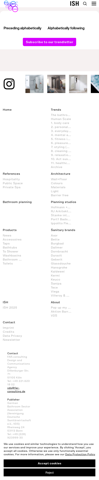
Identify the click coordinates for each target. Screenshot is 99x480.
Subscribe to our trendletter (49, 41)
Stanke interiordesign (63, 215)
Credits (8, 332)
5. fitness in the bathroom (63, 139)
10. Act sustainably (63, 159)
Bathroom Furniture (15, 259)
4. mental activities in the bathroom (63, 135)
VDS (54, 315)
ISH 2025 (10, 307)
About (55, 302)
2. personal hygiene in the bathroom (63, 127)
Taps (6, 243)
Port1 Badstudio (63, 219)
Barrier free (59, 195)
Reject (49, 473)
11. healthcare (61, 163)
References (11, 174)
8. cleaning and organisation (63, 151)
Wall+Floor (59, 179)
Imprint (8, 328)
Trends (56, 110)
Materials (58, 187)
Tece (54, 287)
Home (7, 110)
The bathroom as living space (63, 115)
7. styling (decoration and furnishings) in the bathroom (63, 147)
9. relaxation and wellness (63, 155)
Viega (55, 291)
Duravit (56, 255)
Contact (9, 322)
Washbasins (12, 255)
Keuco (55, 279)
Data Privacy (12, 336)
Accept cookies (49, 463)
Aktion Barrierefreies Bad (63, 311)
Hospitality (11, 179)
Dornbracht (59, 251)
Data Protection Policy (80, 454)
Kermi (55, 275)
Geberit (56, 259)
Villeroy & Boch (62, 295)
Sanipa (56, 283)
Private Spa (12, 187)
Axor (54, 235)
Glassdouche (61, 263)
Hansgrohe (59, 267)
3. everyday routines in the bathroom (63, 131)
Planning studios (63, 202)
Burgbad (57, 243)
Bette (55, 239)
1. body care (60, 123)
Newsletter (11, 340)
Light (55, 191)
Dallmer (57, 247)
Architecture (60, 174)
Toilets (8, 263)
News (7, 235)
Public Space (13, 183)
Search (85, 3)
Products (10, 230)
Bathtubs (10, 247)
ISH (5, 302)
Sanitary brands (63, 230)
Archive (56, 167)
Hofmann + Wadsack (63, 207)
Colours (57, 183)
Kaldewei (58, 271)
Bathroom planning (17, 202)
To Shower (10, 251)
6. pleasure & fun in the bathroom (63, 143)
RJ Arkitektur (61, 211)
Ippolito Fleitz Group (63, 223)
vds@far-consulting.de (16, 389)
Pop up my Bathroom (63, 307)
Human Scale (61, 119)
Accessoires (12, 239)
